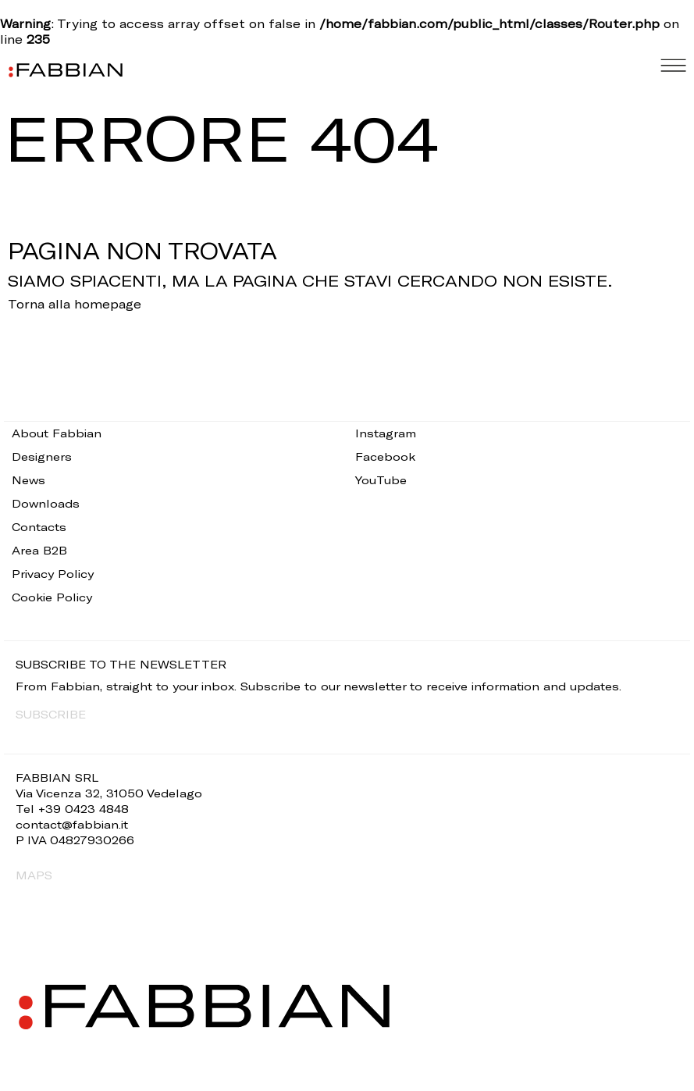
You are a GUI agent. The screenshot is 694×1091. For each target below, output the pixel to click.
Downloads (46, 503)
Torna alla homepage (74, 304)
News (28, 480)
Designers (42, 456)
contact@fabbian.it (72, 824)
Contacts (39, 526)
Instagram (385, 433)
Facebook (385, 456)
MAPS (34, 875)
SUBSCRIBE (51, 714)
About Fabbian (56, 433)
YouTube (381, 480)
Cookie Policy (52, 597)
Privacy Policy (53, 573)
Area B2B (39, 550)
